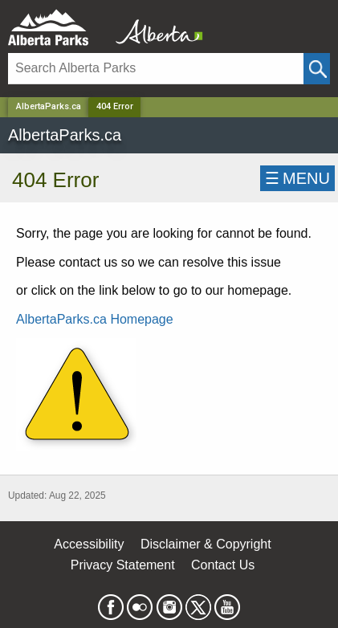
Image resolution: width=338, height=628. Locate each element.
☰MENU (297, 178)
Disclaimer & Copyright (205, 544)
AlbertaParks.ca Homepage (94, 319)
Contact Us (223, 565)
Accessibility (89, 544)
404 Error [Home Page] (114, 106)
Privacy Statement (123, 565)
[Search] (155, 68)
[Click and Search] (316, 68)
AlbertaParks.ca (48, 106)
